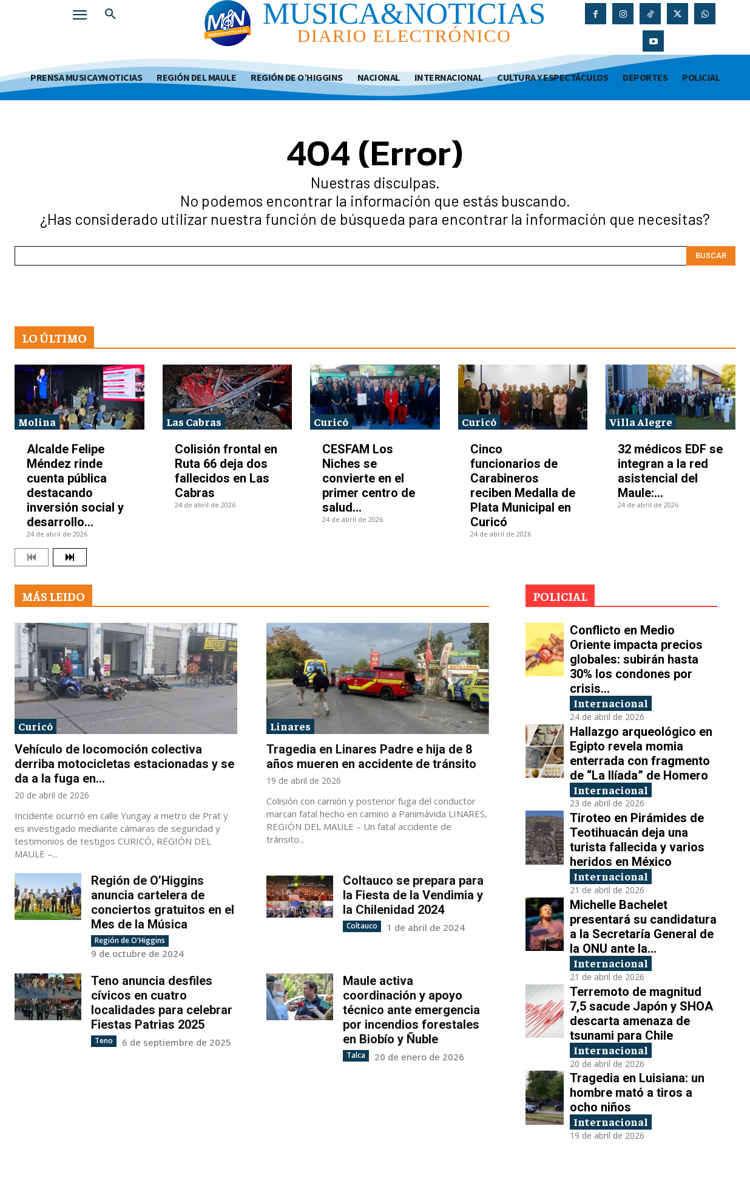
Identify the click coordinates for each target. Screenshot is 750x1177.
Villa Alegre (640, 421)
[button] (110, 14)
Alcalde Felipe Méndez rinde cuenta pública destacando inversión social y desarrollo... (75, 485)
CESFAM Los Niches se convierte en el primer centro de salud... (368, 478)
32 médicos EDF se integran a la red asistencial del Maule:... (670, 471)
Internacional (610, 703)
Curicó (331, 421)
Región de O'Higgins (130, 940)
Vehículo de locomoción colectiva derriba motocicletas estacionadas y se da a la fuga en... (124, 764)
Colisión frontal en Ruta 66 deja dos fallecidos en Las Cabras (226, 471)
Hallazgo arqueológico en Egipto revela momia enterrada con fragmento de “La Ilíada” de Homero (641, 753)
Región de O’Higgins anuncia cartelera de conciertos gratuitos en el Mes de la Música (162, 902)
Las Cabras (193, 421)
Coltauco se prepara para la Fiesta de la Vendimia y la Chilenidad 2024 (413, 895)
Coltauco (361, 926)
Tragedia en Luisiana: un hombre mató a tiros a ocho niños (637, 1093)
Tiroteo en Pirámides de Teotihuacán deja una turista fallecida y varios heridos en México (637, 840)
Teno (104, 1040)
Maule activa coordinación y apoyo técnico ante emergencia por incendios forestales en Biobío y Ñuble (411, 1009)
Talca (355, 1055)
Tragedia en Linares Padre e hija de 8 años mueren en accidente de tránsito (371, 756)
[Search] (710, 256)
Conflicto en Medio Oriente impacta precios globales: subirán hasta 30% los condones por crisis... (636, 659)
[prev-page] (32, 557)
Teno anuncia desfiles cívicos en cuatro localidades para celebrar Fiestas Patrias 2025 (161, 1002)
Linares (290, 726)
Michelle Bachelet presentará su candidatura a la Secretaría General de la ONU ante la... (643, 926)
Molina (37, 421)
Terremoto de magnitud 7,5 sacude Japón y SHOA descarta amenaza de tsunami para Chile (641, 1013)
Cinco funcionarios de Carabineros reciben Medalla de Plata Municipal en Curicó (522, 485)
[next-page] (70, 557)
